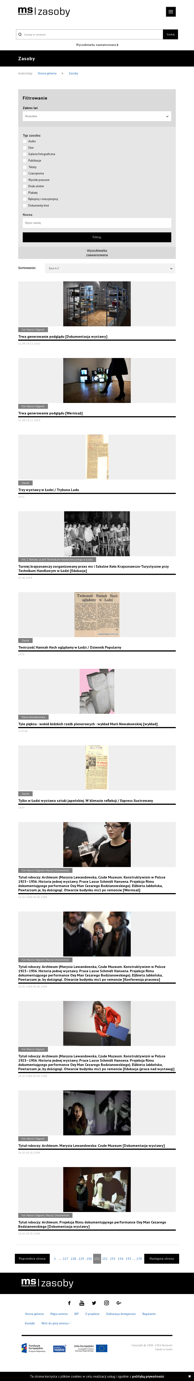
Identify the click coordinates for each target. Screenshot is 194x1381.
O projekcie (92, 1314)
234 (120, 1259)
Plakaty (33, 193)
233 (112, 1259)
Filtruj (97, 237)
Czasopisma (36, 173)
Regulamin (149, 1314)
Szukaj (171, 34)
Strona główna (47, 73)
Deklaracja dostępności (121, 1314)
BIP (76, 1314)
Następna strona (162, 1259)
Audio (32, 141)
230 (89, 1259)
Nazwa (27, 215)
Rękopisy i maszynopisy (43, 199)
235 (128, 1259)
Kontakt (30, 1323)
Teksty (32, 167)
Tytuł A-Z (110, 268)
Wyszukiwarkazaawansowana (97, 253)
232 (105, 1259)
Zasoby (73, 73)
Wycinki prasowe (39, 180)
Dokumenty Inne (38, 205)
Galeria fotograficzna (41, 154)
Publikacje (34, 160)
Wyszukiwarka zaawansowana (96, 45)
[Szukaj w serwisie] (89, 34)
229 (81, 1259)
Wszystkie (97, 116)
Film (31, 148)
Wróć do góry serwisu (56, 1323)
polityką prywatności (148, 1376)
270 (139, 1259)
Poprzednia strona (32, 1259)
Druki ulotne (36, 186)
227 (65, 1259)
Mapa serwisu (59, 1314)
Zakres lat (30, 108)
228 (73, 1259)
